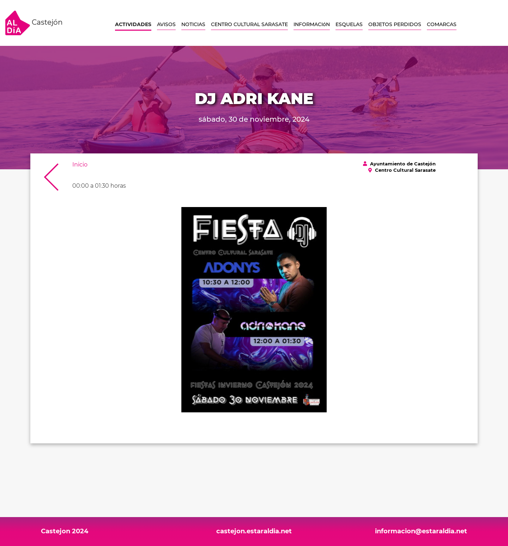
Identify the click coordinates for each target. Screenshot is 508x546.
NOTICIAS (193, 24)
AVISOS (166, 24)
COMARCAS (441, 24)
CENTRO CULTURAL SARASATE (249, 24)
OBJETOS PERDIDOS (394, 24)
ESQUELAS (349, 24)
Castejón (34, 23)
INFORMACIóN (312, 24)
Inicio (79, 164)
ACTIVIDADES (133, 24)
